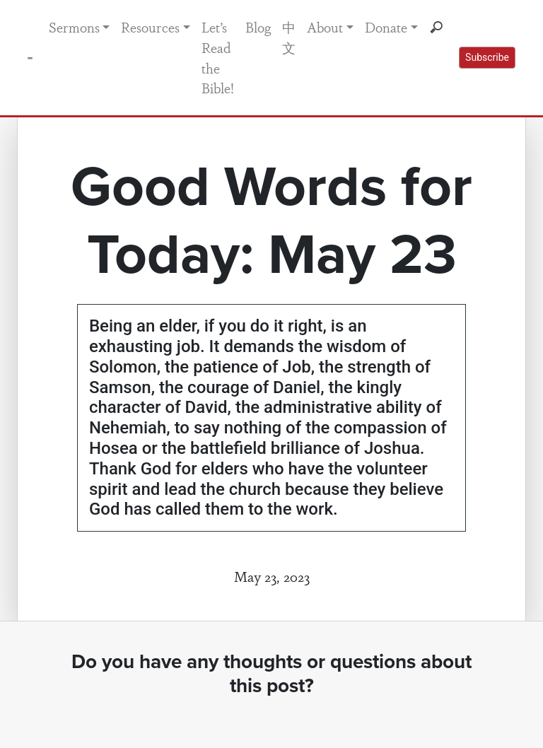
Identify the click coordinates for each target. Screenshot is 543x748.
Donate (386, 27)
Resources (150, 27)
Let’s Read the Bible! (218, 57)
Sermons (74, 27)
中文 (289, 37)
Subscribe (487, 57)
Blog (258, 27)
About (325, 27)
